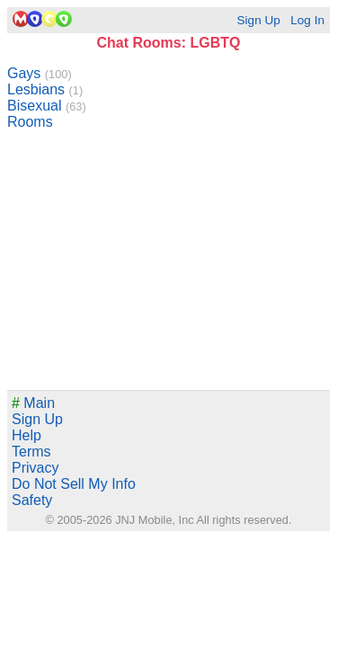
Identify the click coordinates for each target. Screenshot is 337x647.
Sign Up (257, 20)
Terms (31, 451)
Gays (39, 73)
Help (26, 435)
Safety (32, 500)
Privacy (35, 467)
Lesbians (45, 89)
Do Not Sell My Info (74, 484)
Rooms (30, 121)
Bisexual (46, 105)
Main (33, 403)
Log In (307, 20)
